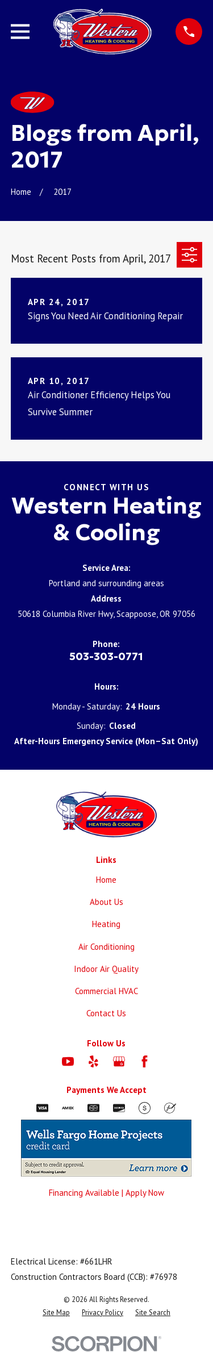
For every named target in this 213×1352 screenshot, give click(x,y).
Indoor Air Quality (106, 968)
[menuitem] (56, 1312)
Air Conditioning (106, 946)
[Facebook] (145, 1061)
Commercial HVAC (106, 991)
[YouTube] (68, 1061)
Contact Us (106, 1013)
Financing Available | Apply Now (106, 1192)
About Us (106, 901)
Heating (106, 924)
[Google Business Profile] (119, 1061)
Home (106, 879)
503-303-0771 (106, 656)
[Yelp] (93, 1061)
